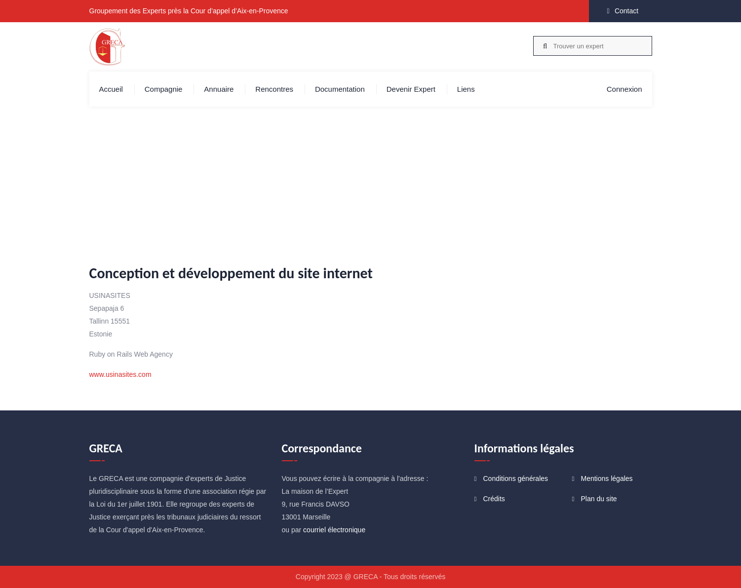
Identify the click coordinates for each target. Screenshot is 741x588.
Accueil (111, 89)
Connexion (624, 89)
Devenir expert (411, 89)
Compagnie (164, 89)
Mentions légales (607, 478)
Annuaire (219, 89)
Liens (466, 89)
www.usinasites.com (120, 374)
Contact (626, 11)
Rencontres (274, 89)
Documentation (340, 89)
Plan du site (599, 499)
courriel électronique (334, 530)
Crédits (494, 499)
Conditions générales (515, 478)
